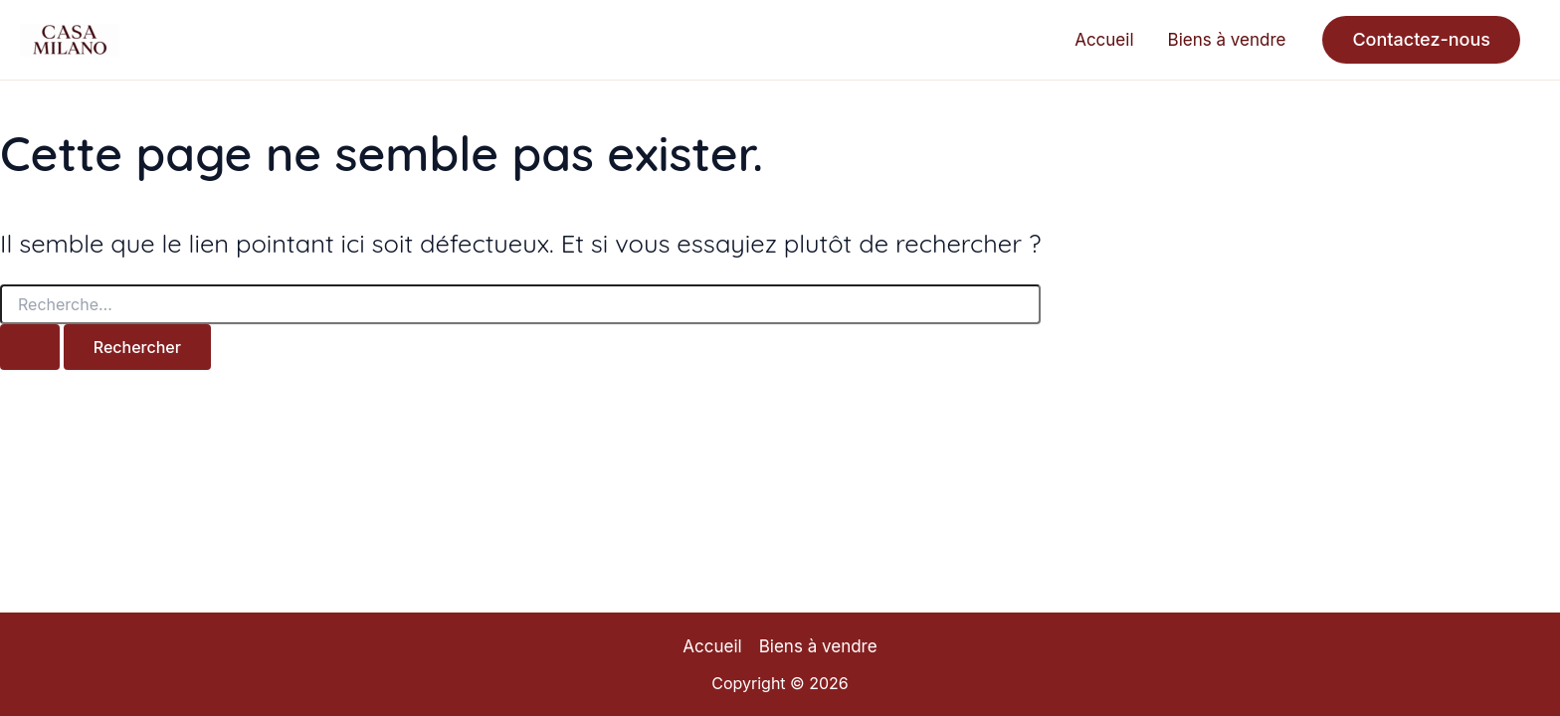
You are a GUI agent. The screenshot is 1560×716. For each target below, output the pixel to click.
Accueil (1103, 40)
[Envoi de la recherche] (30, 347)
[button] (1421, 40)
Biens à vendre (1227, 40)
